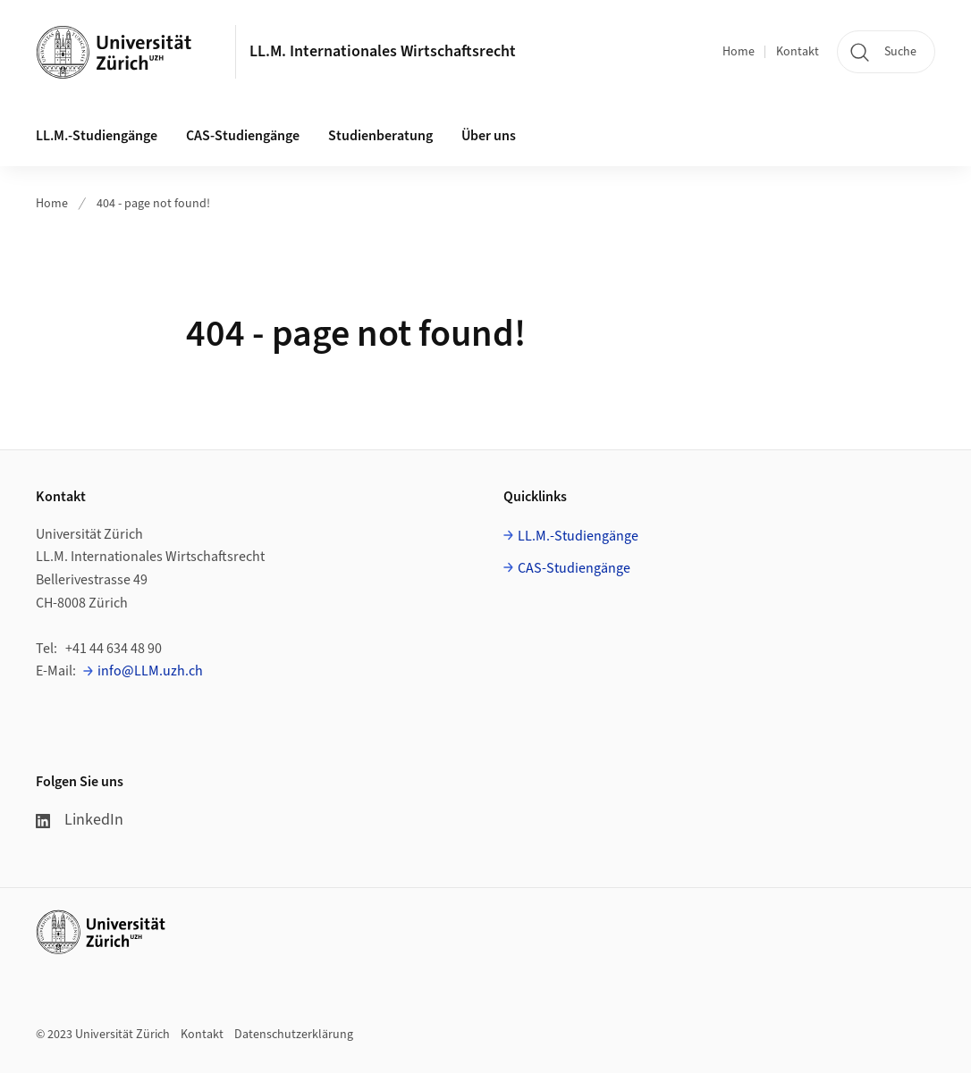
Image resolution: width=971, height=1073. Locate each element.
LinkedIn (79, 820)
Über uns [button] (488, 136)
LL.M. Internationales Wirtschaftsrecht (382, 51)
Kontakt (797, 52)
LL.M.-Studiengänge (578, 536)
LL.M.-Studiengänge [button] (96, 136)
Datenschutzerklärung (293, 1035)
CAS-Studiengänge (574, 568)
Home (738, 52)
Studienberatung (380, 136)
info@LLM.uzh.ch (150, 671)
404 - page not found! (153, 204)
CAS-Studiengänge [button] (243, 136)
